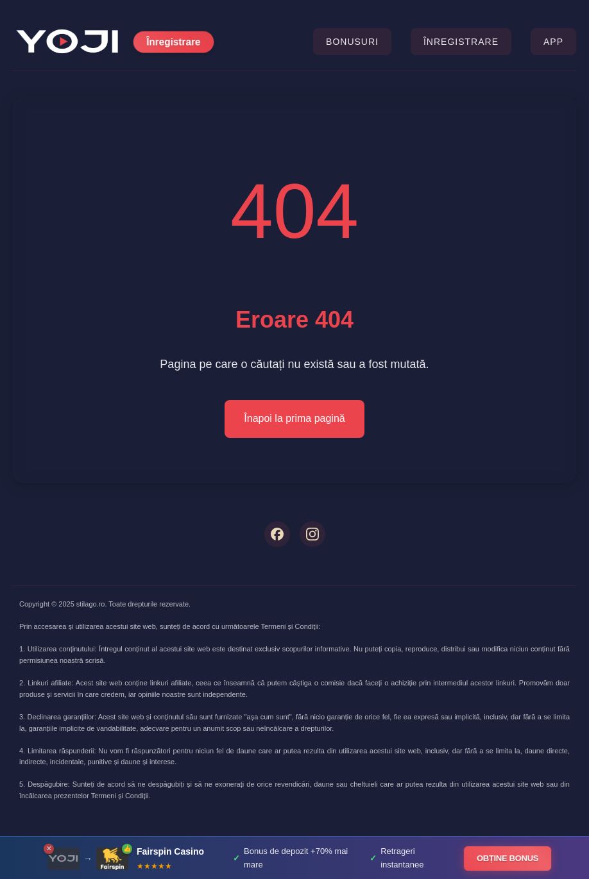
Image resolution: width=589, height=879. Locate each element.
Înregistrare (173, 41)
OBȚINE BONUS (508, 858)
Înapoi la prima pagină (294, 418)
